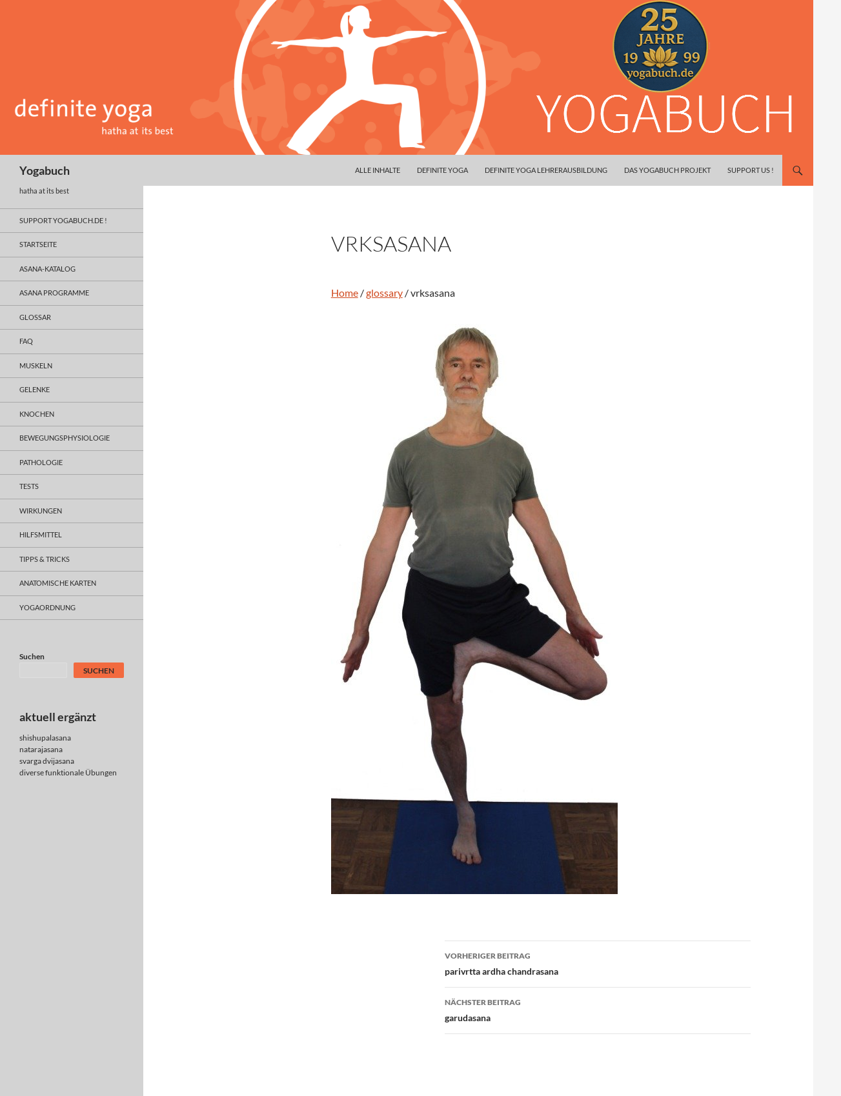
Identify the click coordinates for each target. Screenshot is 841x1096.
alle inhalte (377, 170)
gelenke (34, 389)
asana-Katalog (47, 268)
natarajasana (41, 749)
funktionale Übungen (81, 772)
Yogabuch (44, 170)
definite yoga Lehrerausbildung (546, 170)
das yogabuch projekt (667, 170)
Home (344, 292)
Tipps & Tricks (44, 559)
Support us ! (750, 170)
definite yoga (442, 170)
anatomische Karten (57, 583)
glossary (384, 292)
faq (26, 341)
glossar (35, 317)
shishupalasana (45, 737)
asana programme (54, 292)
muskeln (35, 365)
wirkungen (40, 510)
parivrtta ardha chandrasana (598, 962)
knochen (36, 414)
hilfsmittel (40, 534)
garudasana (598, 1009)
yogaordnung (47, 607)
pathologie (41, 462)
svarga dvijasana (46, 761)
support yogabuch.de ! (63, 220)
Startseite (38, 244)
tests (29, 486)
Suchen (32, 656)
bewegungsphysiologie (64, 437)
